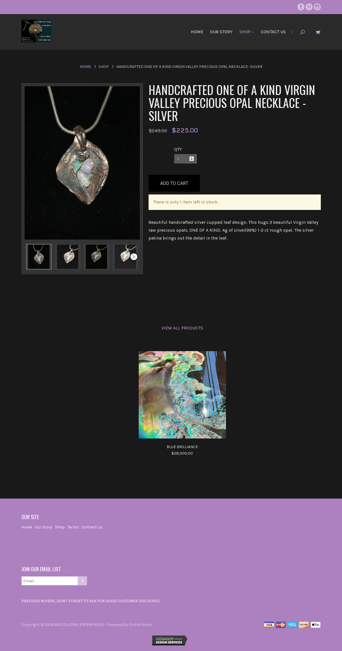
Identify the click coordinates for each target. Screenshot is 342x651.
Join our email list (41, 569)
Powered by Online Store (129, 624)
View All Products (182, 328)
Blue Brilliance (182, 446)
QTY (178, 149)
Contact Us (273, 31)
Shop (246, 31)
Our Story (221, 31)
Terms (73, 527)
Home (197, 31)
